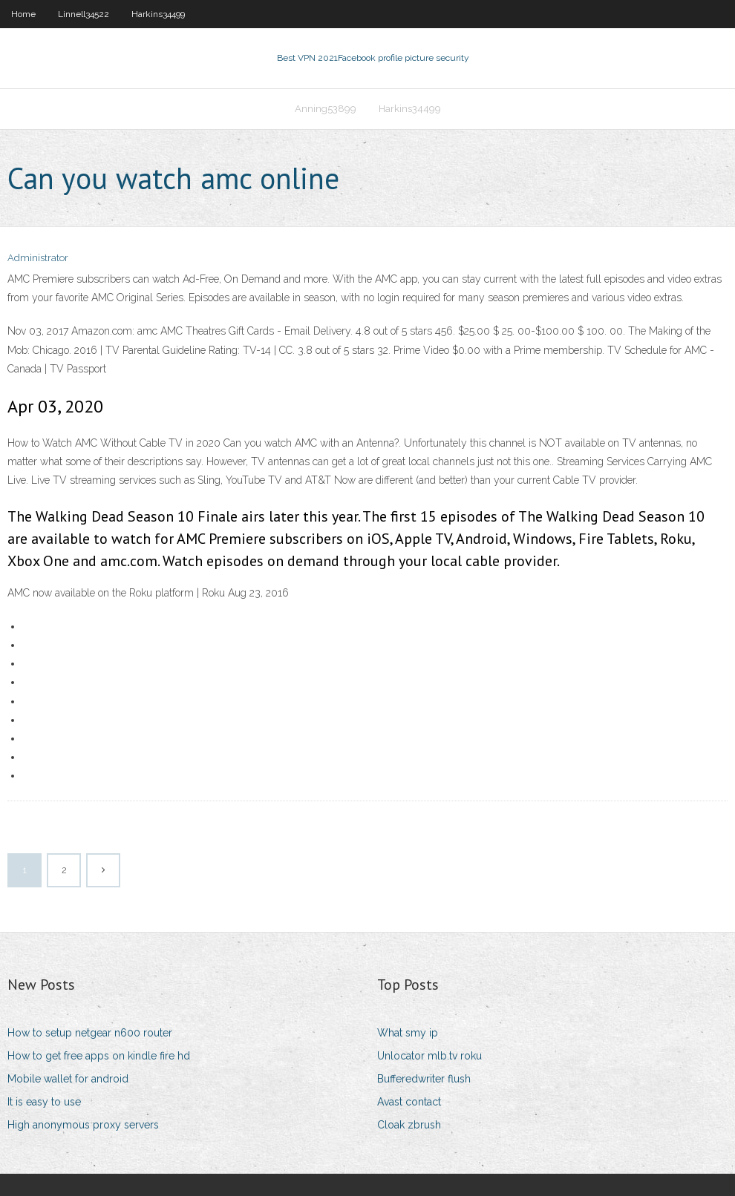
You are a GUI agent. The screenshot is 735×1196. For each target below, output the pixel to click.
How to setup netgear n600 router (89, 1033)
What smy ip (407, 1033)
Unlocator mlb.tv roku (429, 1056)
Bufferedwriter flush (424, 1079)
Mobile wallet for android (67, 1079)
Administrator (37, 257)
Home (23, 14)
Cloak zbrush (409, 1125)
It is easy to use (44, 1102)
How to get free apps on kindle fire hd (98, 1056)
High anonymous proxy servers (83, 1125)
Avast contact (409, 1102)
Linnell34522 (83, 14)
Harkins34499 (158, 14)
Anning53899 (325, 108)
